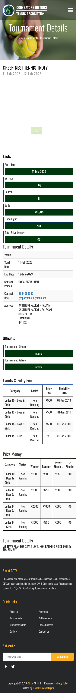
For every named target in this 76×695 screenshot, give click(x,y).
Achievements (45, 618)
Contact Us (44, 631)
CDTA (30, 683)
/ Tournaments (31, 38)
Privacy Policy (61, 683)
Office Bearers (46, 625)
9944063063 (25, 293)
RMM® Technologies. (44, 688)
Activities (43, 612)
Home (21, 38)
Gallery (13, 631)
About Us (14, 612)
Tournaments (16, 618)
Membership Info (18, 625)
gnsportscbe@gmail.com (32, 297)
